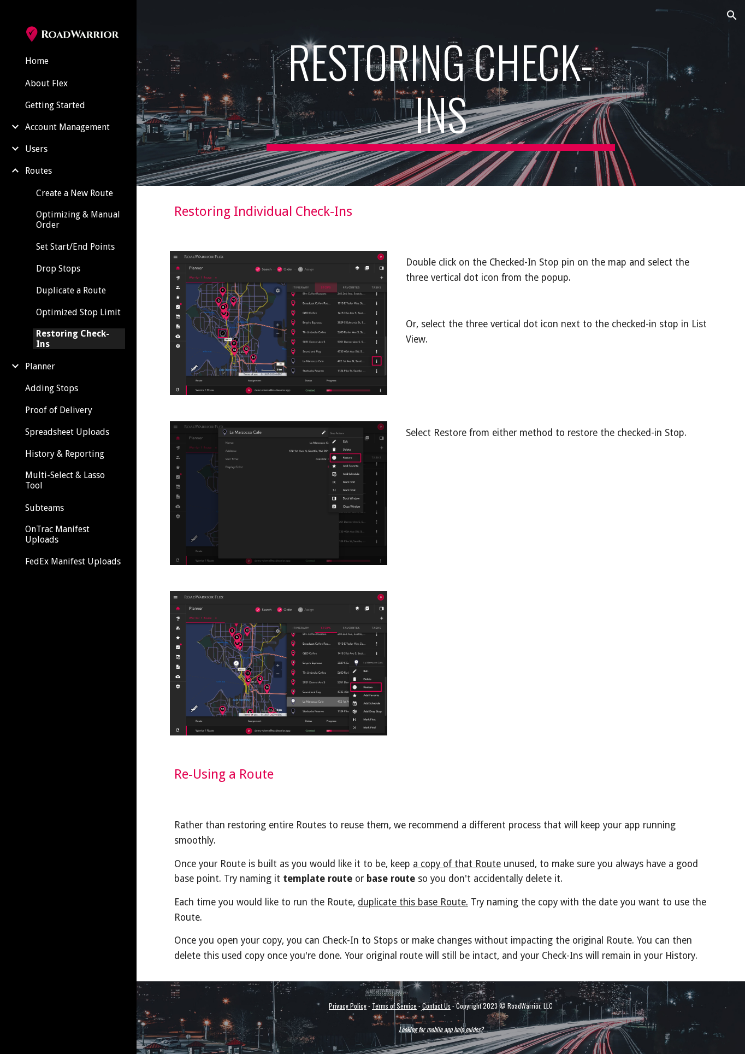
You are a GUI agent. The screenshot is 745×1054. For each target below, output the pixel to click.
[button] (732, 15)
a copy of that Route (457, 863)
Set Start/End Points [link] (75, 247)
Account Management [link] (67, 127)
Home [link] (37, 61)
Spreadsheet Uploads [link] (67, 432)
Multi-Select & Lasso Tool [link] (65, 480)
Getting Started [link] (55, 105)
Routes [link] (38, 171)
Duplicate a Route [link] (71, 290)
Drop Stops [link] (58, 268)
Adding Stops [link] (51, 388)
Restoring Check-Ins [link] (72, 338)
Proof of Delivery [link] (58, 410)
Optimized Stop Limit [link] (78, 312)
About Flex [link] (46, 83)
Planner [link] (40, 366)
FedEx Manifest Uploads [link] (73, 561)
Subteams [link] (44, 508)
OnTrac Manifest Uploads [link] (57, 534)
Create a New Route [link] (74, 193)
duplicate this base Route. (413, 902)
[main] (440, 93)
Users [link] (36, 149)
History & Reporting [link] (64, 454)
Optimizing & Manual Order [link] (78, 219)
